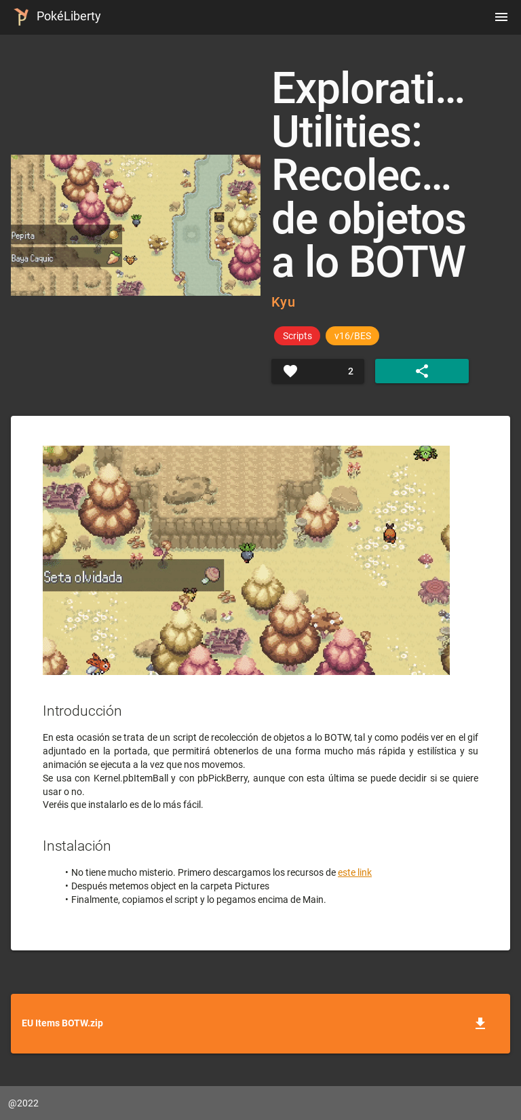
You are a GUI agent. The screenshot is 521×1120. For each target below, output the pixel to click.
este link (355, 872)
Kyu (283, 302)
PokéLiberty (54, 17)
